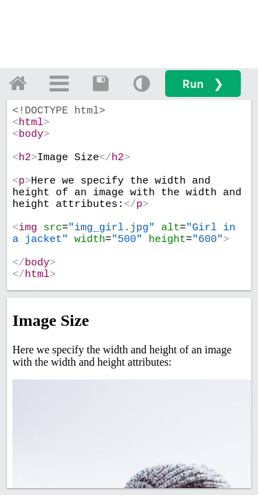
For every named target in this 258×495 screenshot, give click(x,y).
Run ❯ (203, 83)
